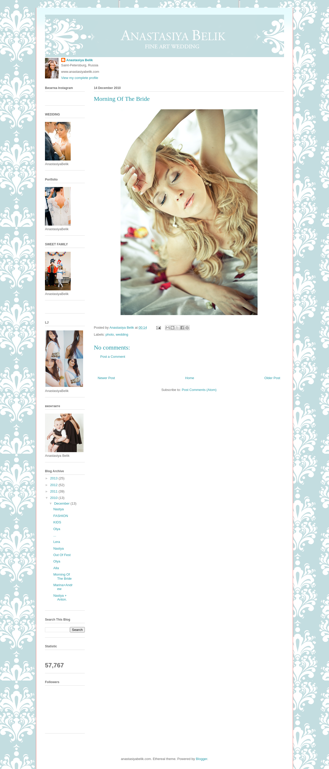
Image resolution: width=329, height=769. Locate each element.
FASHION (60, 516)
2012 (54, 485)
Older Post (272, 378)
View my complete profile (79, 78)
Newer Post (106, 378)
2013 (54, 478)
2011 (54, 491)
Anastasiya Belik (79, 60)
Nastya (58, 509)
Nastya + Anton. (60, 598)
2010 (54, 498)
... (54, 535)
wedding (122, 334)
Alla (56, 568)
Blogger (201, 759)
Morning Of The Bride (62, 576)
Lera (56, 542)
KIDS (57, 522)
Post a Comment (112, 357)
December (62, 503)
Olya (56, 529)
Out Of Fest (61, 555)
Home (189, 378)
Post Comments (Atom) (199, 390)
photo (110, 334)
